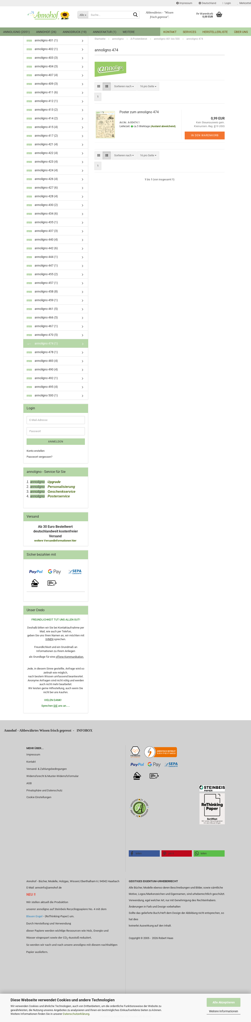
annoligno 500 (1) (42, 395)
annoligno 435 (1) (42, 222)
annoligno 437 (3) (42, 231)
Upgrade (52, 482)
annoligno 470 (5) (42, 334)
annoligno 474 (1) (42, 343)
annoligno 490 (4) (42, 369)
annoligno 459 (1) (42, 300)
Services (189, 32)
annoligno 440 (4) (42, 239)
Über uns (241, 32)
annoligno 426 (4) (42, 179)
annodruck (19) (75, 32)
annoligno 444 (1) (42, 257)
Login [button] (227, 3)
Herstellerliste (215, 32)
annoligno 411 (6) (42, 92)
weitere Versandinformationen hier (55, 540)
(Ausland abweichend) (163, 126)
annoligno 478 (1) (42, 352)
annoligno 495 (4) (42, 386)
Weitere (129, 32)
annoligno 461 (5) (42, 308)
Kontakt (169, 32)
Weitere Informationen (223, 1011)
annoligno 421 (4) (42, 144)
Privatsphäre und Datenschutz (44, 790)
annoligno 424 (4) (42, 170)
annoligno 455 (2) (42, 274)
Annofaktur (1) (104, 32)
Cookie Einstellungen (38, 797)
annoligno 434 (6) (42, 213)
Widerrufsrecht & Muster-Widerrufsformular (52, 776)
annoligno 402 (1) (42, 49)
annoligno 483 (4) (42, 360)
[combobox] (124, 86)
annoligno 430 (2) (42, 205)
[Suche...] (82, 15)
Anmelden (55, 441)
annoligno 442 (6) (42, 248)
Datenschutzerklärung (76, 1013)
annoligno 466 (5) (42, 317)
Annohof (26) (46, 32)
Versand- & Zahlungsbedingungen (46, 768)
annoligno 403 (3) (42, 57)
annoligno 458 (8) (42, 291)
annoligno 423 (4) (42, 161)
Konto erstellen (36, 450)
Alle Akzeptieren (224, 1002)
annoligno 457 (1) (42, 282)
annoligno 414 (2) (42, 118)
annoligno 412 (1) (42, 101)
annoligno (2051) (16, 32)
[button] (207, 3)
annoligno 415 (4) (42, 127)
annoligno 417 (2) (42, 135)
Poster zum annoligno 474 (139, 112)
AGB (29, 783)
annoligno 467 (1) (42, 326)
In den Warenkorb (204, 135)
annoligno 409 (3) (42, 83)
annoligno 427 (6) (42, 187)
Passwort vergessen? (39, 456)
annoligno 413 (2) (42, 109)
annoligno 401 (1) (42, 40)
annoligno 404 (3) (42, 66)
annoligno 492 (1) (42, 378)
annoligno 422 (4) (42, 153)
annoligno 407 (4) (42, 75)
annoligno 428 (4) (42, 196)
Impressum (184, 3)
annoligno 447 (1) (42, 265)
